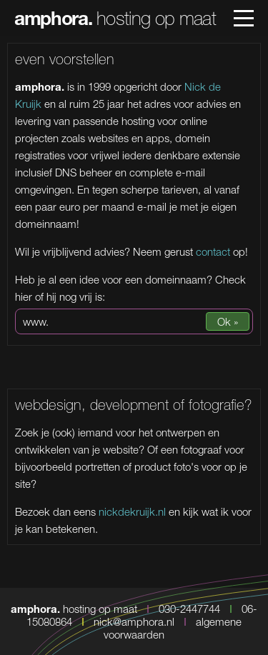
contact (213, 251)
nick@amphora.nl (134, 621)
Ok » (227, 321)
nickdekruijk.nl (132, 511)
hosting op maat (115, 17)
